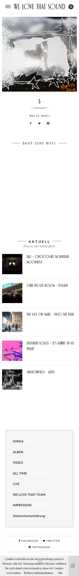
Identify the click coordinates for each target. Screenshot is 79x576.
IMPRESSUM (22, 505)
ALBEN (18, 452)
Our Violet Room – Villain (47, 285)
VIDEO (18, 462)
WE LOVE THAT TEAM (29, 494)
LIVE (16, 484)
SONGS (18, 441)
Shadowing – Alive (41, 372)
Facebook (29, 540)
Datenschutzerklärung (29, 516)
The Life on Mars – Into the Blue (50, 314)
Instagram (39, 547)
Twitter (51, 540)
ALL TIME (20, 473)
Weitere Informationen (38, 573)
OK (60, 573)
